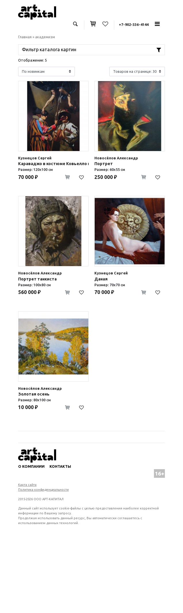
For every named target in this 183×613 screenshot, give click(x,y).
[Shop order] (46, 71)
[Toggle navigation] (157, 24)
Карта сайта (27, 484)
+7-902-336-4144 (133, 24)
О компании (31, 466)
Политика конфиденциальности (43, 489)
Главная (25, 37)
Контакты (60, 466)
